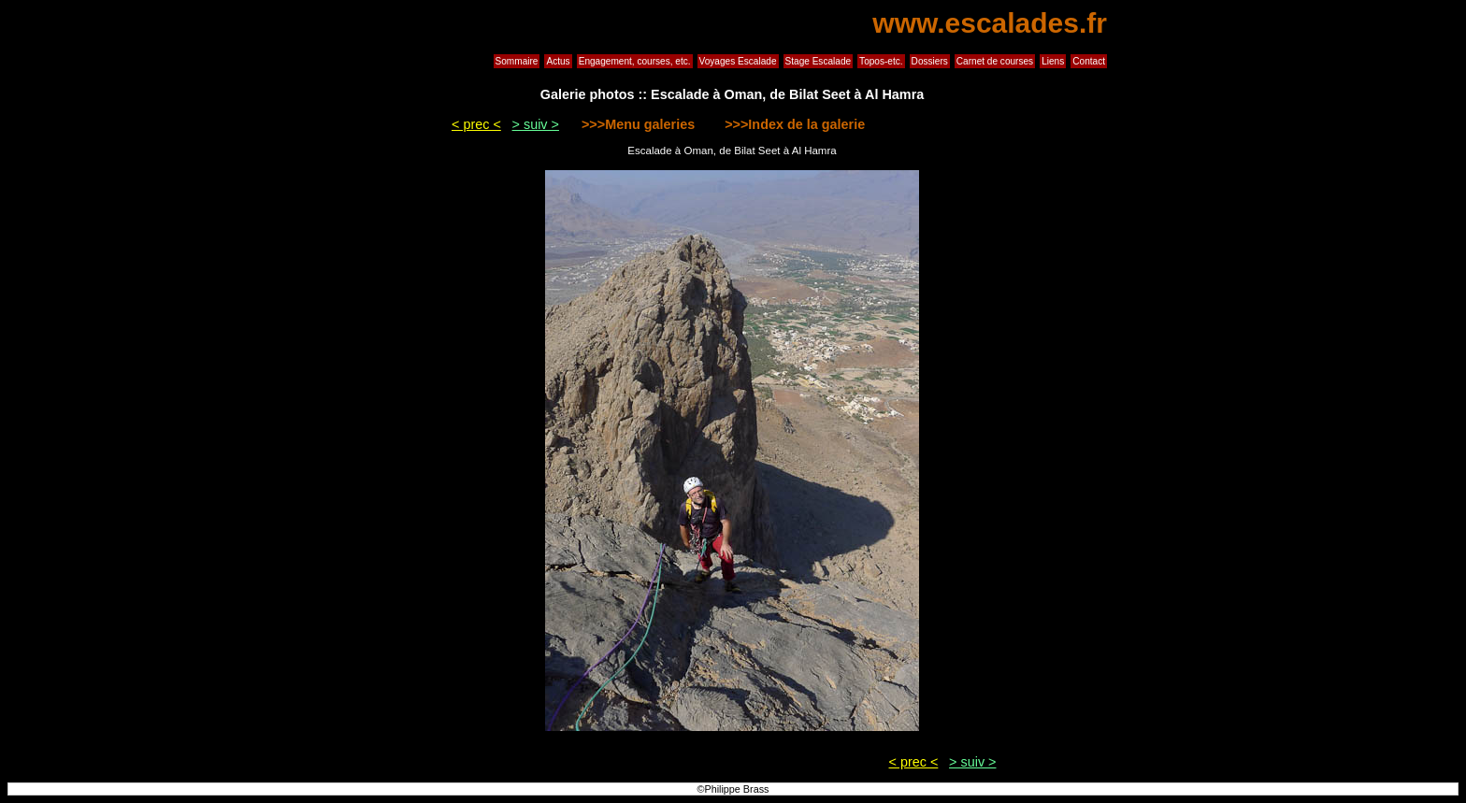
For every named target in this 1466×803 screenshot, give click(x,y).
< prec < (476, 124)
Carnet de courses (994, 61)
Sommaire (517, 61)
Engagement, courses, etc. (635, 61)
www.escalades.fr (989, 22)
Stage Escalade (818, 61)
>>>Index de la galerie (793, 124)
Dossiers (930, 61)
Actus (557, 61)
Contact (1088, 61)
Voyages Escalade (738, 61)
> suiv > (535, 124)
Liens (1053, 61)
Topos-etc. (881, 61)
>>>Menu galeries (640, 124)
